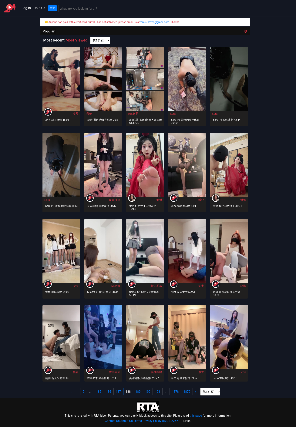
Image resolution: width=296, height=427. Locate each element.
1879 (186, 391)
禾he (201, 200)
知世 (201, 286)
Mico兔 (115, 286)
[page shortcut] (100, 40)
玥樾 (243, 286)
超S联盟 (133, 113)
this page (196, 415)
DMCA (166, 421)
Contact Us (112, 421)
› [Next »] (195, 391)
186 (108, 391)
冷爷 (75, 113)
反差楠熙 (114, 200)
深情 (75, 286)
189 (138, 391)
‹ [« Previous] (71, 391)
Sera (173, 113)
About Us (126, 421)
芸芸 (75, 372)
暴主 (201, 372)
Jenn (243, 372)
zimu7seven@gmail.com (154, 22)
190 (147, 391)
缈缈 (159, 200)
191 (157, 391)
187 (118, 391)
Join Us (39, 8)
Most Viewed (76, 40)
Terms (137, 421)
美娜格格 (156, 372)
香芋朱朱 (114, 372)
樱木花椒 (156, 286)
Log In (26, 8)
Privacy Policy (152, 421)
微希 (89, 113)
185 (98, 391)
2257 (174, 421)
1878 (175, 391)
